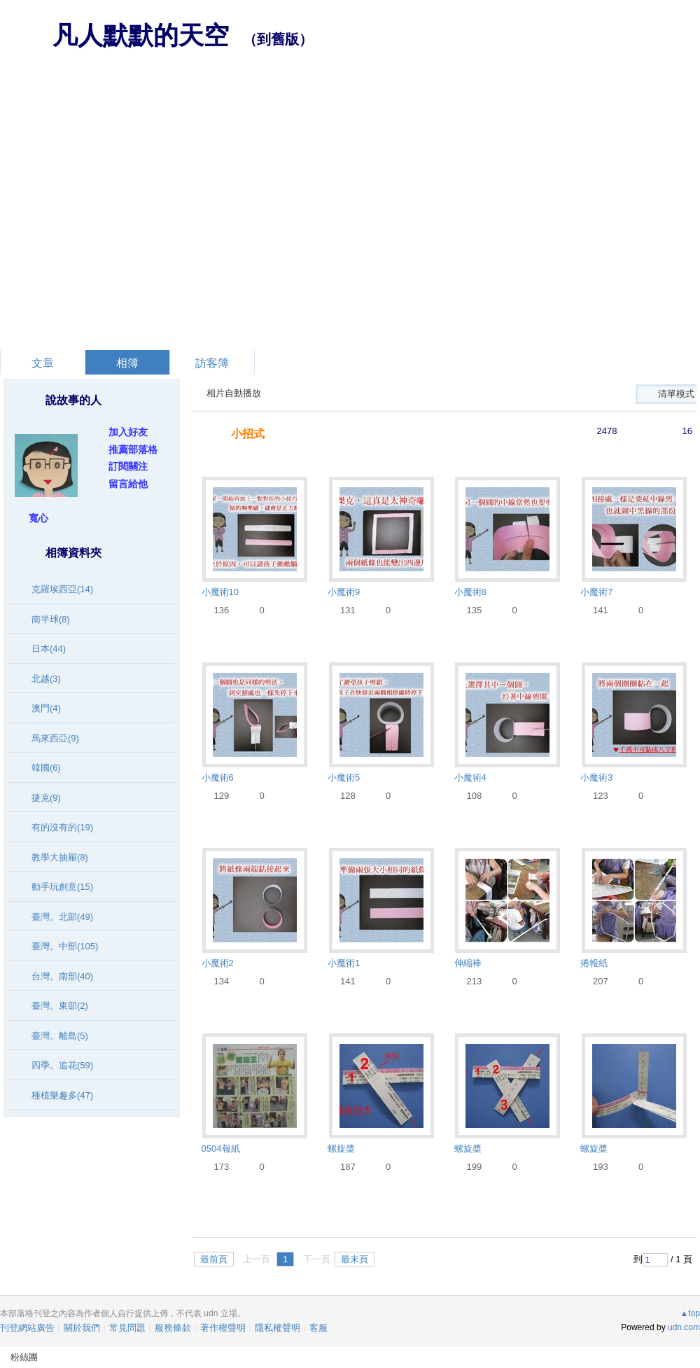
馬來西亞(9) (55, 738)
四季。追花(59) (62, 1065)
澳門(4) (46, 708)
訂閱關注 (128, 466)
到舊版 (278, 39)
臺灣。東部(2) (59, 1005)
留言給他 (128, 483)
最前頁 (213, 1259)
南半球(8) (50, 619)
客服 (318, 1327)
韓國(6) (46, 767)
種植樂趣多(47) (62, 1095)
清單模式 (676, 394)
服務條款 (173, 1327)
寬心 (38, 518)
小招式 (248, 434)
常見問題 (127, 1327)
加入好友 (128, 432)
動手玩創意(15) (62, 886)
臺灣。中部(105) (64, 946)
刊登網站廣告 (27, 1327)
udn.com (684, 1327)
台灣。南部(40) (62, 976)
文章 (42, 363)
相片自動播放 (233, 393)
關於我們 (82, 1327)
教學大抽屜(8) (59, 857)
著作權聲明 (223, 1327)
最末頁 (354, 1259)
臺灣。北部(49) (62, 917)
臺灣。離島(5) (59, 1036)
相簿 (127, 363)
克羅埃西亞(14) (62, 589)
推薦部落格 (133, 449)
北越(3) (46, 678)
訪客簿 (212, 363)
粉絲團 (24, 1357)
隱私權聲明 (277, 1327)
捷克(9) (46, 798)
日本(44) (48, 648)
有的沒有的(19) (62, 827)
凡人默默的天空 (140, 35)
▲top (690, 1313)
